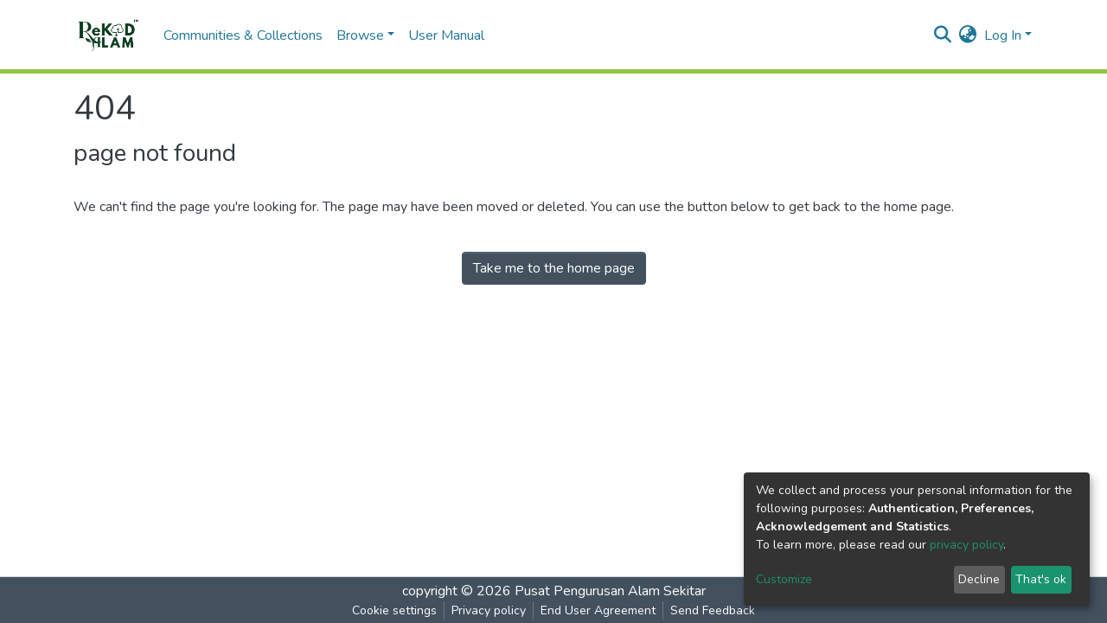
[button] (968, 35)
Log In (1002, 35)
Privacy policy (488, 610)
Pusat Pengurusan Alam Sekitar (610, 591)
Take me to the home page (554, 268)
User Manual (446, 35)
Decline (979, 579)
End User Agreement (598, 610)
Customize (784, 579)
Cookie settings (394, 610)
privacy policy (966, 544)
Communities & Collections (243, 35)
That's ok (1040, 579)
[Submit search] (943, 35)
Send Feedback (712, 610)
